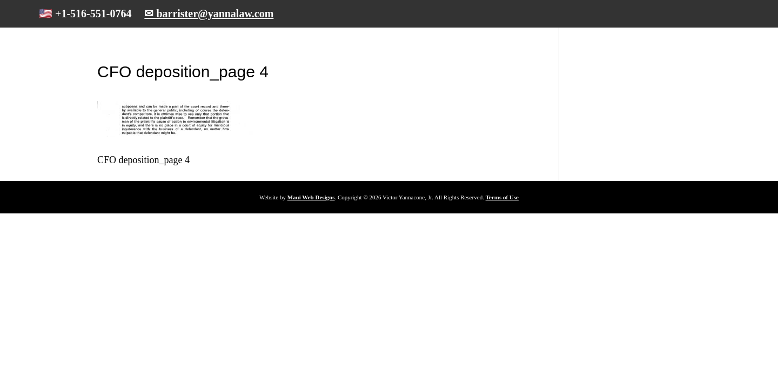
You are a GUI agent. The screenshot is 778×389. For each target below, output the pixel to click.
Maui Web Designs (311, 197)
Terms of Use (502, 197)
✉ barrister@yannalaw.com (208, 13)
